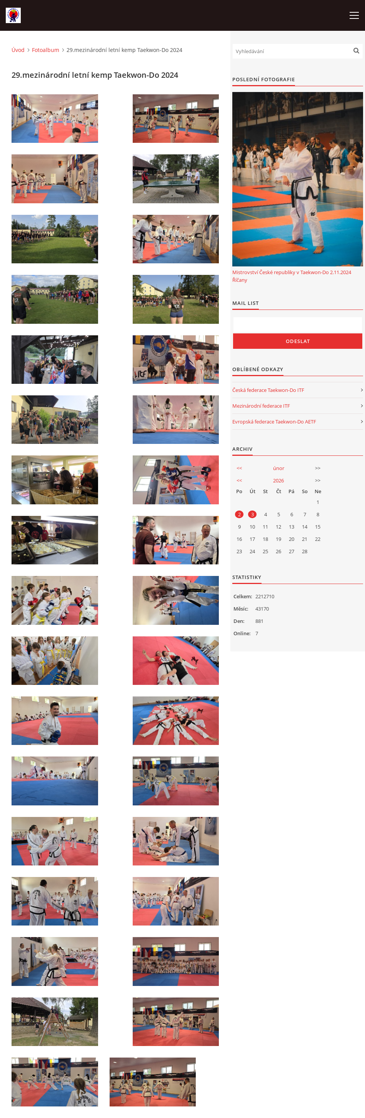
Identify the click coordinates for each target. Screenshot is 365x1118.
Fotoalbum (45, 50)
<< (239, 468)
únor (278, 468)
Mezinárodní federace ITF (261, 405)
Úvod (18, 50)
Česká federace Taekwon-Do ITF (268, 390)
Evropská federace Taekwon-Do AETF (274, 421)
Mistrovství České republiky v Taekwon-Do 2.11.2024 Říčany (291, 276)
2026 (278, 480)
